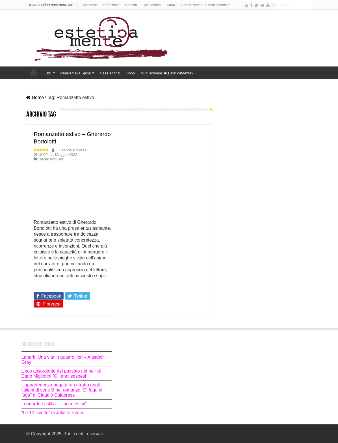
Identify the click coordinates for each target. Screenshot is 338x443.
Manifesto (90, 5)
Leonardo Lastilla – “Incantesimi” (54, 403)
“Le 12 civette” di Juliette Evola (52, 412)
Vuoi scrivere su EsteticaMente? (204, 5)
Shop (171, 5)
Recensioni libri (51, 159)
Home (33, 72)
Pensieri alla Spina (75, 73)
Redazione (111, 5)
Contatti (131, 5)
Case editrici (151, 5)
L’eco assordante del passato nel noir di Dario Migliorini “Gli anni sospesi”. (61, 374)
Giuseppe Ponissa (70, 150)
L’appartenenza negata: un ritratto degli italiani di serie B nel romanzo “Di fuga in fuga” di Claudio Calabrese (61, 389)
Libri (47, 73)
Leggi (41, 286)
